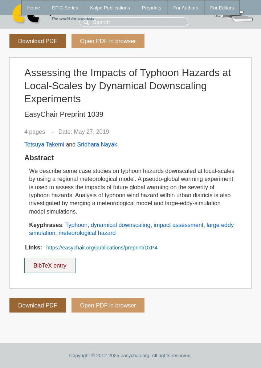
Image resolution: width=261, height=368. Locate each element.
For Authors (185, 8)
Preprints (151, 8)
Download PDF (37, 41)
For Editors (222, 8)
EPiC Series (65, 8)
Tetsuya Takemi (44, 144)
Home (33, 8)
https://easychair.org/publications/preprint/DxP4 (101, 248)
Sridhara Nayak (97, 144)
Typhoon (76, 225)
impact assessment (178, 225)
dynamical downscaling (121, 225)
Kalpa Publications (110, 8)
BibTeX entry (49, 263)
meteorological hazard (86, 233)
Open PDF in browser (108, 41)
